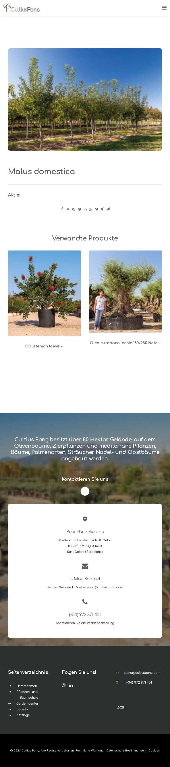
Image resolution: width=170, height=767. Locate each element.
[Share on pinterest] (79, 209)
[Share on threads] (73, 209)
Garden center (27, 703)
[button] (44, 293)
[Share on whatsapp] (90, 209)
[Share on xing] (102, 209)
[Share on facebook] (62, 209)
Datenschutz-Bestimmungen (126, 750)
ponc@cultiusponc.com (105, 587)
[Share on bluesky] (96, 209)
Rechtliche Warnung (89, 750)
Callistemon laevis (44, 346)
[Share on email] (108, 209)
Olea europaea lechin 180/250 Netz (125, 343)
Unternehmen (26, 686)
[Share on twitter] (67, 209)
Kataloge (23, 715)
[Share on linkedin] (85, 209)
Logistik (22, 709)
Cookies (154, 750)
